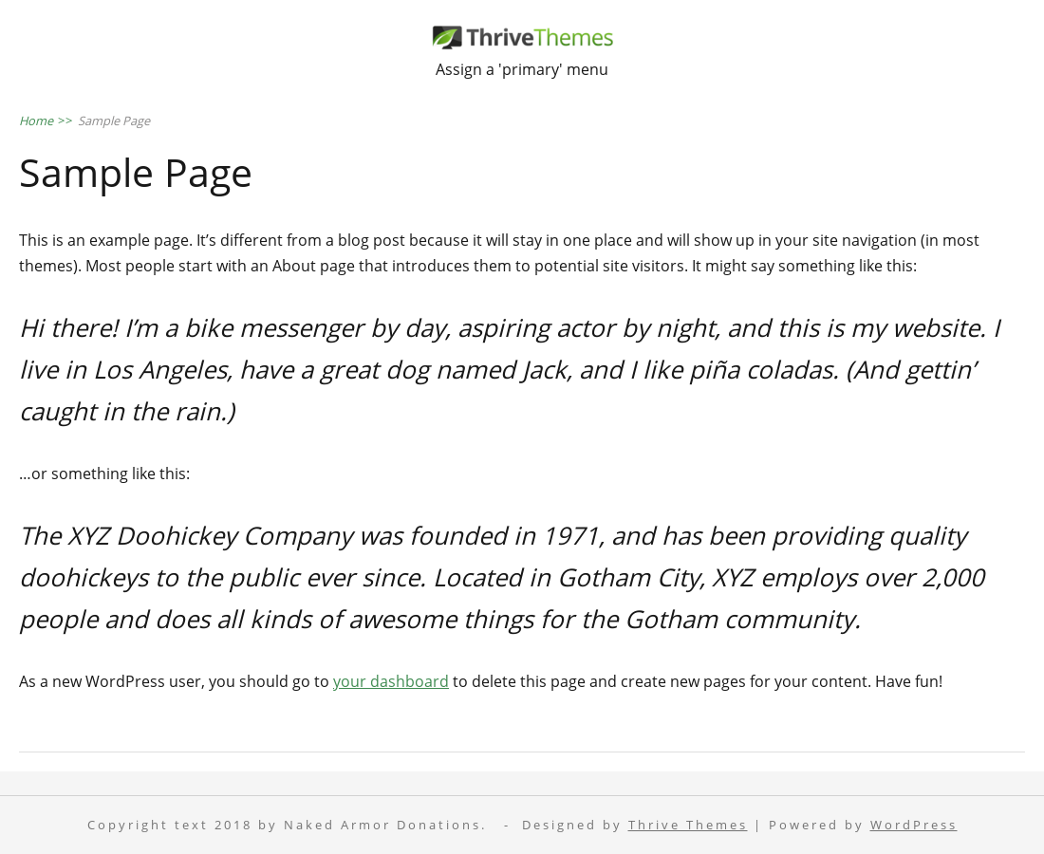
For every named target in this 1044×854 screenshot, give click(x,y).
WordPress (914, 825)
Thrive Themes (688, 825)
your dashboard (391, 681)
